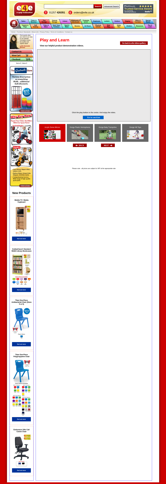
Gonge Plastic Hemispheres (80, 132)
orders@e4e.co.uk (84, 12)
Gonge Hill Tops (135, 132)
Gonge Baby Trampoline (107, 132)
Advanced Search (111, 6)
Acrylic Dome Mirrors (52, 132)
